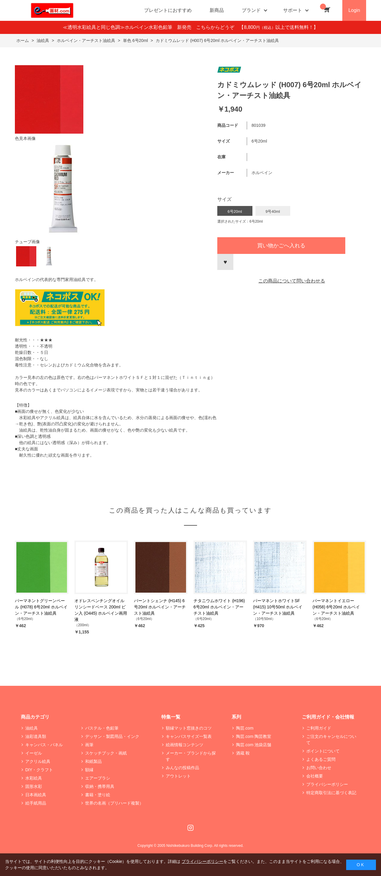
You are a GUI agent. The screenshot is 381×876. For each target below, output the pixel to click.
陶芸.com (244, 728)
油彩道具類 (35, 736)
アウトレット (178, 776)
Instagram (190, 827)
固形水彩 (33, 786)
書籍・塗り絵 (97, 794)
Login (354, 10)
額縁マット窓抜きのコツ (189, 728)
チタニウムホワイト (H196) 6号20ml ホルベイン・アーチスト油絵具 (219, 607)
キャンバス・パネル (44, 744)
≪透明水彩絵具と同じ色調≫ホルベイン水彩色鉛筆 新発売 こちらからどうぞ (151, 27)
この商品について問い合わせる (291, 280)
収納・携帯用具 (99, 786)
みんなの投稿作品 (182, 767)
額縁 (89, 769)
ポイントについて (323, 751)
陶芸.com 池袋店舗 (253, 744)
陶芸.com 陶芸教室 (253, 736)
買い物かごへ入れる (281, 246)
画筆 (89, 744)
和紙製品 (93, 761)
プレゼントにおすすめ (168, 10)
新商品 (217, 10)
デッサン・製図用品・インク (112, 736)
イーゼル (33, 753)
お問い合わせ (318, 767)
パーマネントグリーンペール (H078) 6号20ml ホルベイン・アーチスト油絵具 (41, 607)
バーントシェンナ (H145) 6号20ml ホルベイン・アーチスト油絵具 (160, 607)
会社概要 (314, 776)
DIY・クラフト (39, 769)
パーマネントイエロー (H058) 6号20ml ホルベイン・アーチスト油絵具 (336, 607)
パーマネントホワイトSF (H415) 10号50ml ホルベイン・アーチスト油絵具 (278, 607)
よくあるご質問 (320, 759)
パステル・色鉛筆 (101, 728)
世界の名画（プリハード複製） (114, 803)
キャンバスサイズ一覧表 (189, 736)
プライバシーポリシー (327, 784)
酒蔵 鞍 (243, 753)
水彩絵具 (33, 778)
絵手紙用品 (35, 803)
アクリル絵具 (37, 761)
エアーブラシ (97, 778)
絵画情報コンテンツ (184, 744)
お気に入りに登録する (225, 262)
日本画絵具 (35, 794)
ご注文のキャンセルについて (331, 739)
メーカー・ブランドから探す (191, 756)
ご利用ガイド (318, 728)
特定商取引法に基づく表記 (331, 792)
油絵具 (31, 728)
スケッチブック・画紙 (106, 753)
